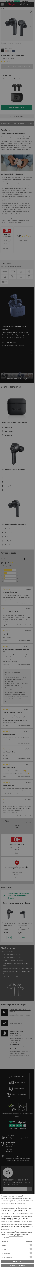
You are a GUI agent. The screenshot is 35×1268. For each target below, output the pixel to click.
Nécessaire (5, 1241)
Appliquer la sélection (17, 1265)
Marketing (4, 1249)
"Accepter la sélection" (6, 1229)
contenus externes (7, 1257)
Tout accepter (17, 1261)
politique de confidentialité (16, 1235)
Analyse (4, 1245)
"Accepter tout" (21, 1218)
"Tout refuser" (11, 1213)
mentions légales (5, 1237)
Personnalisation (6, 1253)
